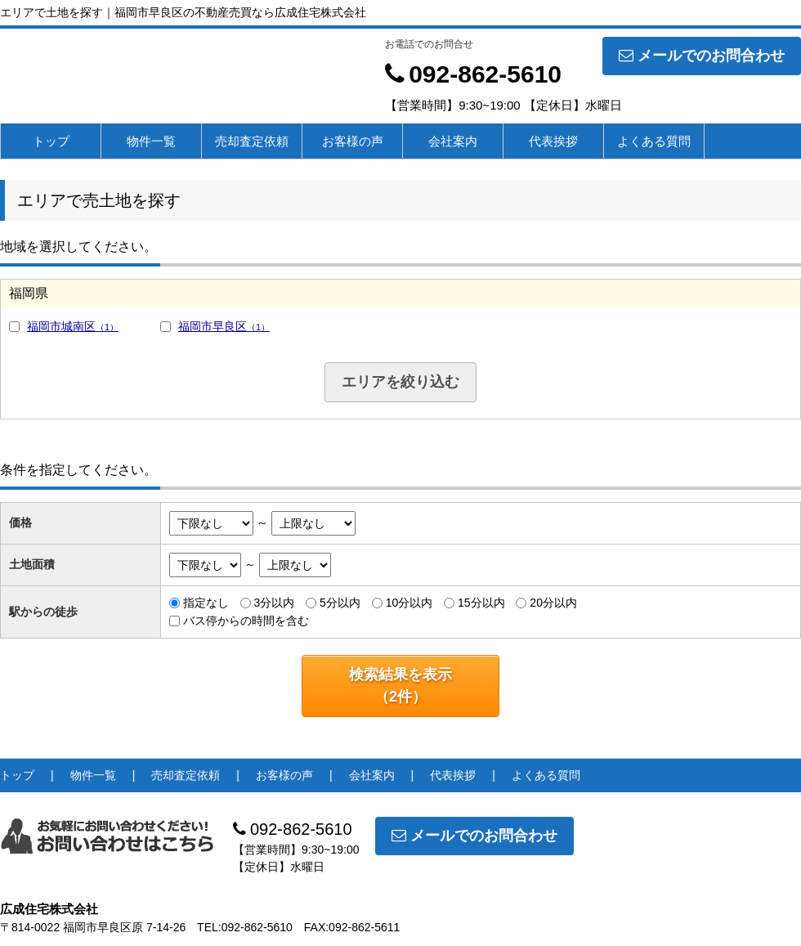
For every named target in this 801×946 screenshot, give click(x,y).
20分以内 (553, 602)
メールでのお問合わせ (702, 55)
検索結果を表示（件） (400, 685)
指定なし (206, 602)
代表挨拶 (553, 141)
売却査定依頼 (252, 141)
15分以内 (481, 602)
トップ (51, 141)
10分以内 (409, 602)
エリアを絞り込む (400, 382)
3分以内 (273, 602)
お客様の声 (352, 141)
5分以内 (340, 602)
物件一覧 (151, 141)
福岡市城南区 (73, 326)
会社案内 (452, 141)
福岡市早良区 (224, 326)
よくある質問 (654, 141)
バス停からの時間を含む (246, 620)
